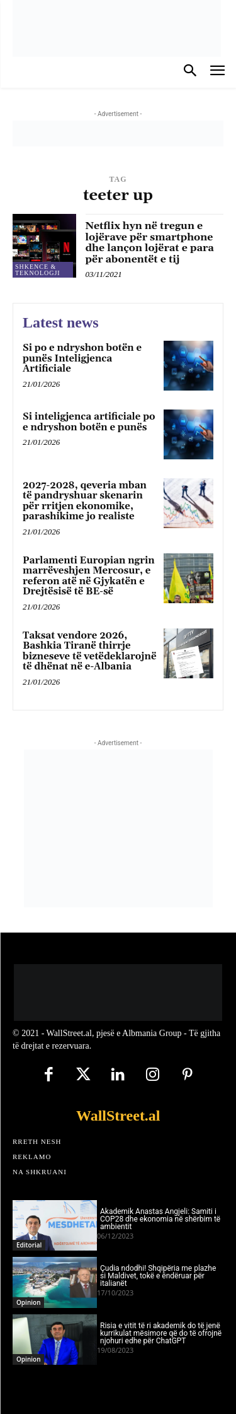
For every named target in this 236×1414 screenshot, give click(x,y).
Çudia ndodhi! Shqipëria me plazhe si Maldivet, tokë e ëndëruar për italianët (158, 1276)
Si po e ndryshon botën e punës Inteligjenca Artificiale (82, 358)
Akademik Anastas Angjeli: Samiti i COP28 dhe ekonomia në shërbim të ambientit (160, 1219)
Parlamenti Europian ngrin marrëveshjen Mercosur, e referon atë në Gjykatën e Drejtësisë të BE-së (89, 576)
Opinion (28, 1302)
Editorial (29, 1244)
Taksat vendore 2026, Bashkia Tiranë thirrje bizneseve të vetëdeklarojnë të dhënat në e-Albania (89, 651)
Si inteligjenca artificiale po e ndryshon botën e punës (89, 422)
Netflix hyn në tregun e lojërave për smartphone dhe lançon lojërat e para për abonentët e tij (150, 243)
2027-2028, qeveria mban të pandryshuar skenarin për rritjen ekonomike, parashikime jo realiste (85, 501)
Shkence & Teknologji (37, 269)
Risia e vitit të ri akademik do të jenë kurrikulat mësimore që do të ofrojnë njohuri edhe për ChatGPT (161, 1333)
